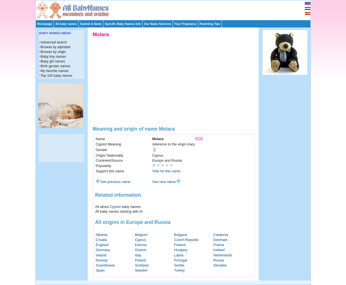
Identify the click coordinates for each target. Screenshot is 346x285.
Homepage (44, 24)
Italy (138, 255)
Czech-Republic (186, 240)
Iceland (219, 250)
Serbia (179, 265)
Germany (103, 250)
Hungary (180, 250)
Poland (140, 260)
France (218, 245)
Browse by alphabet (56, 47)
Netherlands (222, 255)
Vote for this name (166, 171)
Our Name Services (157, 24)
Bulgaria (180, 235)
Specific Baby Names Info (123, 24)
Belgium (141, 235)
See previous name (113, 182)
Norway (102, 260)
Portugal (180, 260)
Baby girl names (53, 61)
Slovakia (220, 265)
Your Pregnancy (185, 24)
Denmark (220, 240)
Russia (218, 260)
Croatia (101, 240)
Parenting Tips (210, 24)
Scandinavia (105, 265)
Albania (102, 235)
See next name (166, 182)
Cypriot (115, 207)
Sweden (141, 270)
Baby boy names (53, 57)
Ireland (101, 255)
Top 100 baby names (56, 76)
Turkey (179, 270)
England (102, 245)
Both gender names (55, 66)
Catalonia (220, 235)
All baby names (66, 24)
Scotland (142, 265)
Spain (100, 270)
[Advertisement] (175, 9)
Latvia (179, 255)
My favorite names (55, 71)
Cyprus (140, 240)
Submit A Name (91, 24)
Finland (180, 245)
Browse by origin (53, 52)
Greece (141, 250)
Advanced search (54, 42)
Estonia (141, 245)
